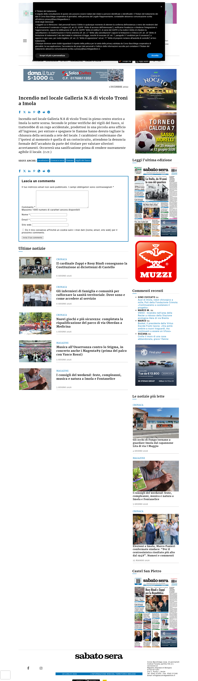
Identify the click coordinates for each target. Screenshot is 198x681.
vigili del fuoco (83, 160)
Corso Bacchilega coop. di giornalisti (163, 662)
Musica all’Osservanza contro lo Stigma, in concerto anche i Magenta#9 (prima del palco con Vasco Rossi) (91, 350)
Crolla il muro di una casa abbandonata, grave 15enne (153, 337)
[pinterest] (34, 112)
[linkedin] (29, 112)
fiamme (70, 160)
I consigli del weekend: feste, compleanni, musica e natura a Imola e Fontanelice (88, 377)
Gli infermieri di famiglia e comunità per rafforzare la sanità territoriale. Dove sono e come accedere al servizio (90, 294)
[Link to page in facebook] (28, 668)
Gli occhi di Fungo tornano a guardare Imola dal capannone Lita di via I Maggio (153, 443)
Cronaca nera (57, 160)
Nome (26, 214)
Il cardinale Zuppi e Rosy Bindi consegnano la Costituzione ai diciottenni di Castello (91, 265)
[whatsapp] (39, 112)
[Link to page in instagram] (41, 668)
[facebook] (19, 112)
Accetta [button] (154, 55)
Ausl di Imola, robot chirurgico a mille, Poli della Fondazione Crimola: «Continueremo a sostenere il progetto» (158, 304)
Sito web (26, 224)
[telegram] (48, 112)
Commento (28, 207)
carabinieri (43, 160)
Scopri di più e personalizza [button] (52, 55)
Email (26, 219)
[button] (161, 6)
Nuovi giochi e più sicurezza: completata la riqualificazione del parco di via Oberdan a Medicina (89, 322)
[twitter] (24, 112)
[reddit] (44, 112)
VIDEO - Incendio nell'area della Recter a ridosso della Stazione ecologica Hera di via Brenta (155, 315)
